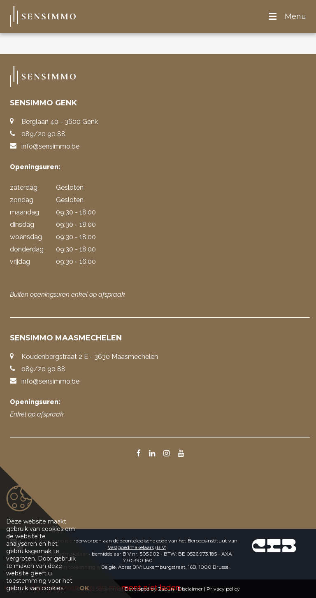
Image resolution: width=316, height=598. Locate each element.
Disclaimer (190, 589)
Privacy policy (223, 589)
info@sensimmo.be (50, 146)
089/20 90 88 (43, 134)
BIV (161, 547)
